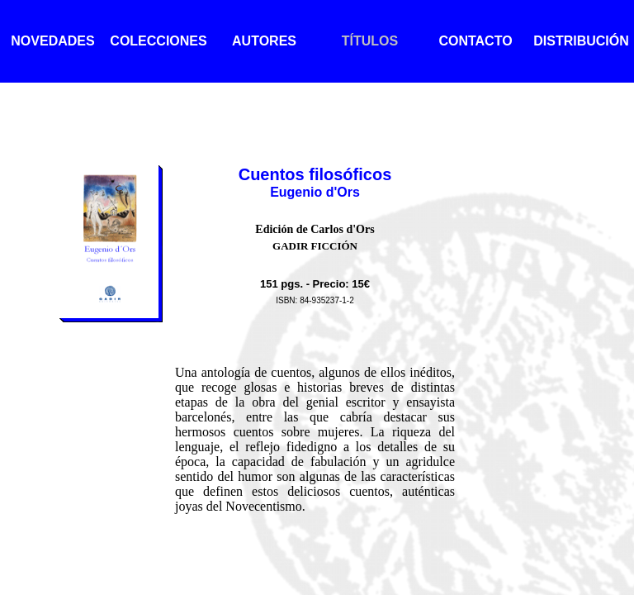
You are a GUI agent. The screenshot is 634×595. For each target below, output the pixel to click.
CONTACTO (475, 41)
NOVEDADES (52, 41)
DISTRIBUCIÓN (581, 41)
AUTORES (264, 41)
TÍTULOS (370, 41)
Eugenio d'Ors (315, 192)
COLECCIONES (158, 41)
